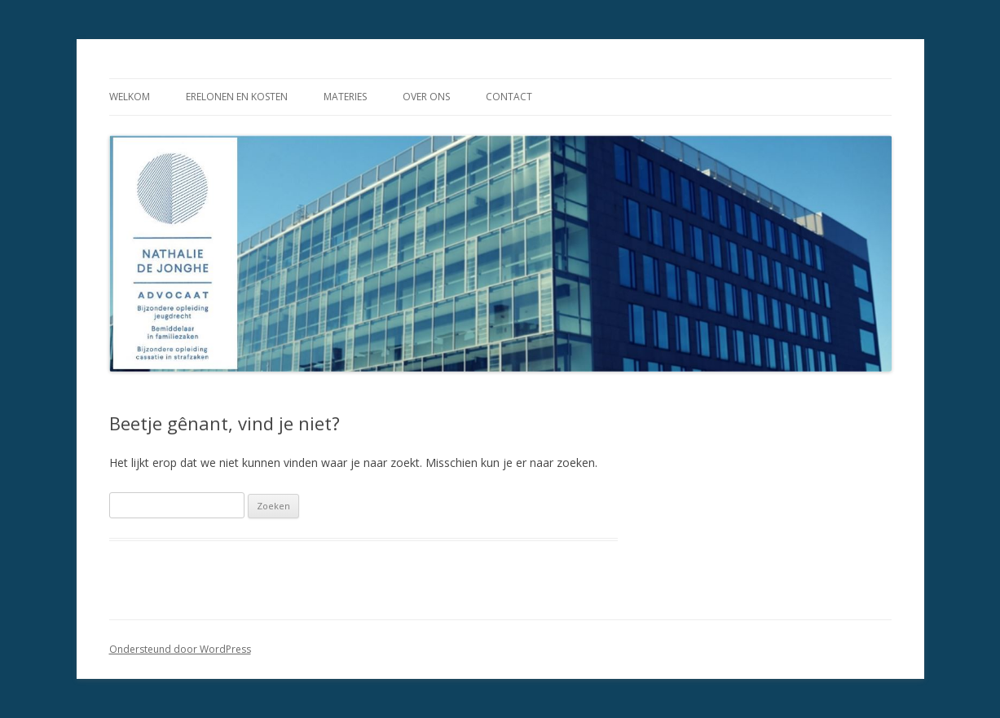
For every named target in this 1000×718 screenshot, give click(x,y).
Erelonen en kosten (237, 97)
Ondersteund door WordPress (180, 649)
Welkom (129, 97)
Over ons (426, 97)
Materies (345, 97)
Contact (509, 97)
